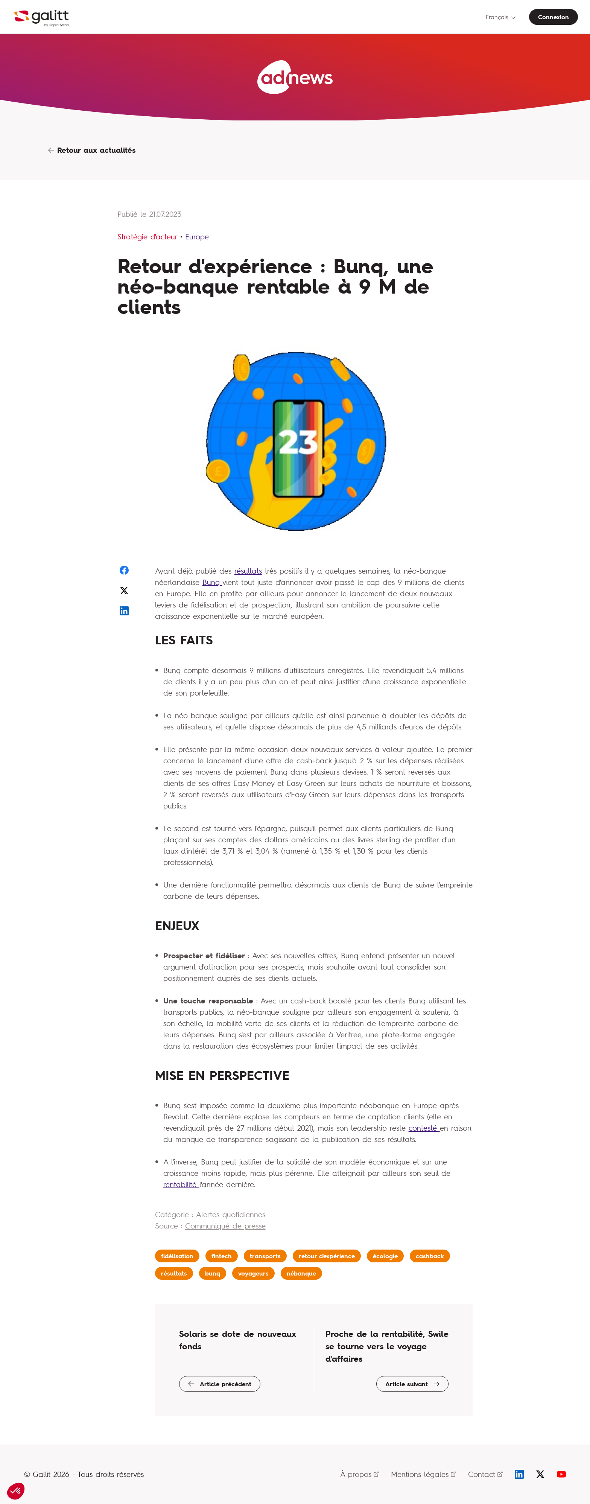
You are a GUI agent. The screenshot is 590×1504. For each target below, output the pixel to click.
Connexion (553, 17)
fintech (221, 1256)
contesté (424, 1128)
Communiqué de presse (225, 1226)
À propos (359, 1474)
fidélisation (177, 1256)
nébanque (301, 1273)
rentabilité (181, 1184)
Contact (485, 1474)
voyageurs (253, 1273)
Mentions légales (423, 1474)
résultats (248, 571)
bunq (212, 1273)
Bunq (212, 582)
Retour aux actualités (91, 150)
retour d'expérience (327, 1256)
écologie (385, 1256)
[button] (16, 1491)
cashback (430, 1256)
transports (265, 1256)
